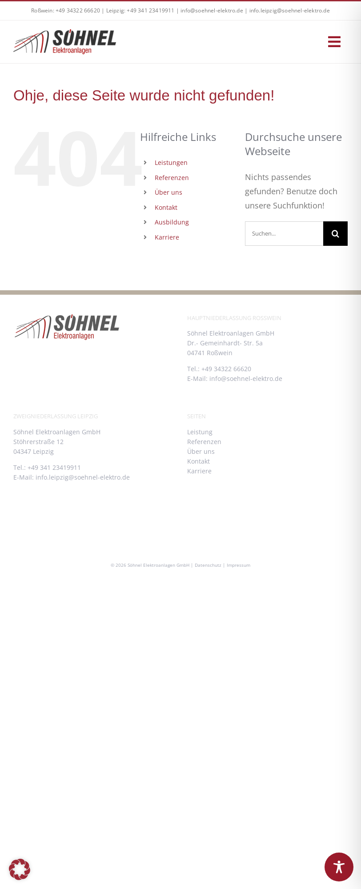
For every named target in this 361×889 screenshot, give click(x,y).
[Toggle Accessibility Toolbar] (339, 867)
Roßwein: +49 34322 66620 (65, 10)
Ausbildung (172, 222)
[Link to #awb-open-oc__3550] (334, 42)
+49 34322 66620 (226, 368)
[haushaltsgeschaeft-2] (64, 33)
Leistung (200, 432)
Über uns (168, 192)
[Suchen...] (284, 233)
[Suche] (335, 233)
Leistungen (171, 162)
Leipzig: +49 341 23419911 (140, 10)
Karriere (167, 237)
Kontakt (166, 207)
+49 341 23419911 (54, 467)
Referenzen (172, 177)
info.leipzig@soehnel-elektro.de (289, 10)
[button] (19, 869)
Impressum (238, 565)
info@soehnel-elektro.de (211, 10)
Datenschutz (208, 565)
